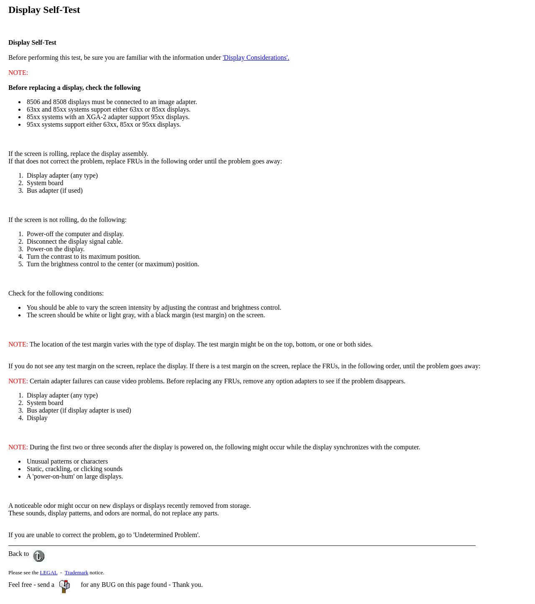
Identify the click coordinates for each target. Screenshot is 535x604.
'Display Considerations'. (256, 57)
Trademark (77, 572)
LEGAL (48, 572)
